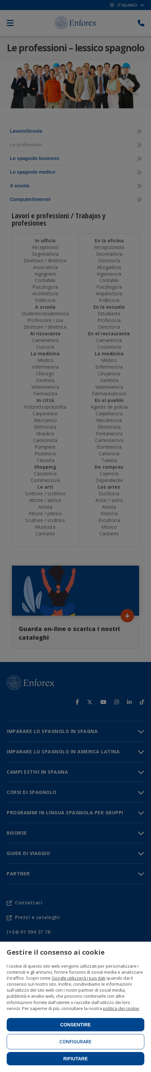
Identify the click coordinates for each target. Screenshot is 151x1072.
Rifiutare (75, 1058)
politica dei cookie (121, 1008)
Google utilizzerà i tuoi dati (78, 978)
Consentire (75, 1024)
